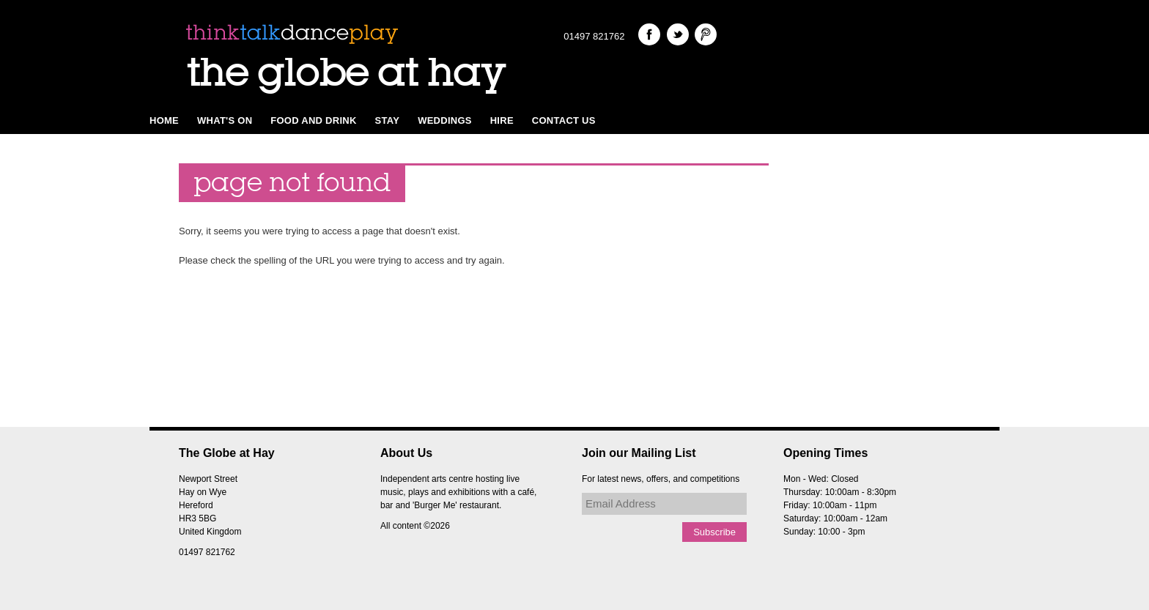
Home (164, 120)
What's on (224, 120)
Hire (502, 120)
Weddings (445, 120)
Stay (387, 120)
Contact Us (564, 120)
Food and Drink (313, 120)
